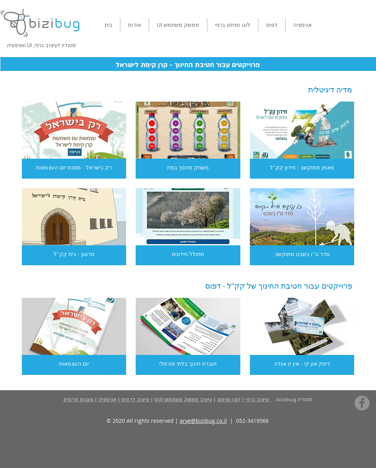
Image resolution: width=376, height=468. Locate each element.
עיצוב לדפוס (135, 399)
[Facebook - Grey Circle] (362, 403)
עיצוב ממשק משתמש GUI (183, 399)
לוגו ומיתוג (229, 399)
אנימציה (107, 399)
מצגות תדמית (78, 399)
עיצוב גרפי (258, 399)
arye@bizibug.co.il (203, 420)
